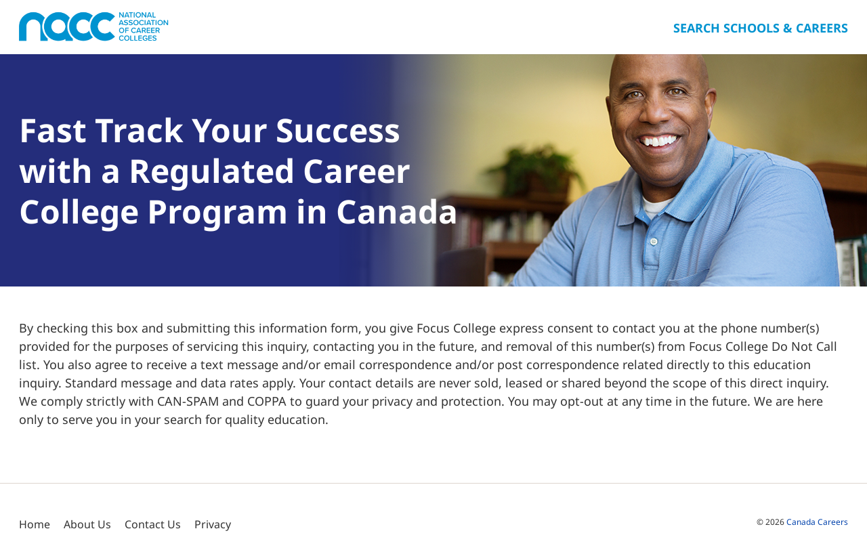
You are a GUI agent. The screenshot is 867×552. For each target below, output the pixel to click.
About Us (87, 524)
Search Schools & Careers (760, 28)
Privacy (212, 524)
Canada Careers (817, 522)
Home (34, 524)
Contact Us (153, 524)
